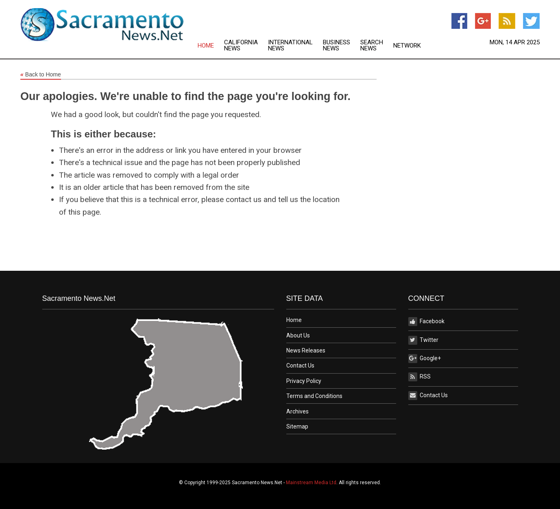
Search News (371, 45)
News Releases (305, 350)
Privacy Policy (303, 381)
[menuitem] (211, 45)
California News (241, 45)
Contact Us (300, 365)
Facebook (426, 321)
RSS (419, 376)
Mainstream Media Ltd (311, 482)
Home (206, 46)
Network (407, 46)
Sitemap (297, 426)
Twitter (423, 340)
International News (290, 45)
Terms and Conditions (314, 396)
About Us (298, 335)
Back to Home (40, 75)
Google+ (424, 358)
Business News (336, 45)
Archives (297, 411)
